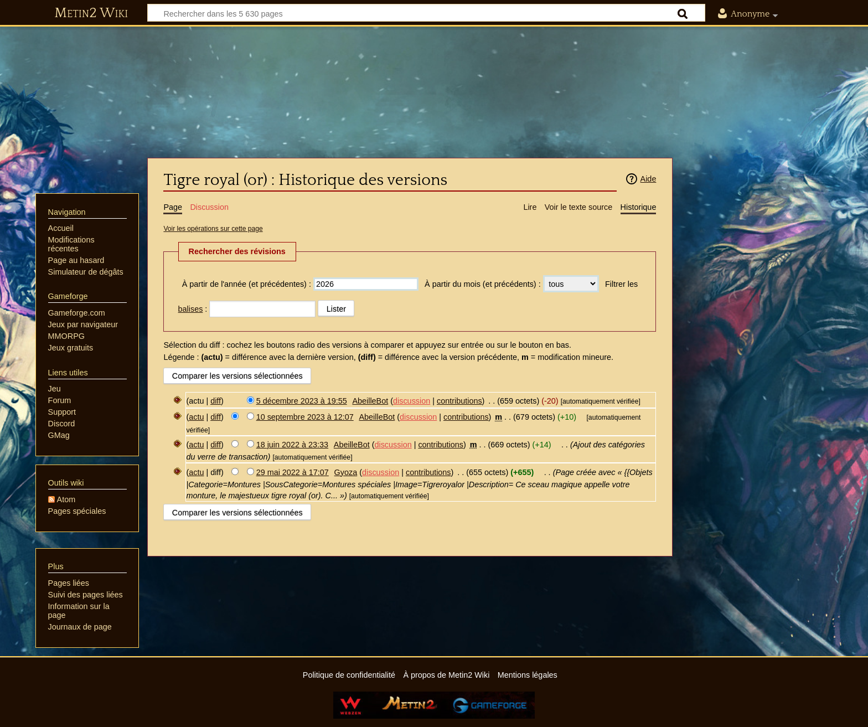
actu (196, 417)
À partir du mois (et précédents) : (483, 284)
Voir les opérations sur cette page (212, 229)
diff (215, 400)
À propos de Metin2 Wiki (446, 675)
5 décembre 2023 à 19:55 (301, 400)
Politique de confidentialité (349, 675)
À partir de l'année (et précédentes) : (246, 284)
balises (190, 309)
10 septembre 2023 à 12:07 (305, 417)
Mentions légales (527, 675)
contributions (459, 400)
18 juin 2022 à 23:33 (292, 444)
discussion (411, 400)
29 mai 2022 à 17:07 (292, 472)
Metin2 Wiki (91, 13)
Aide (648, 178)
